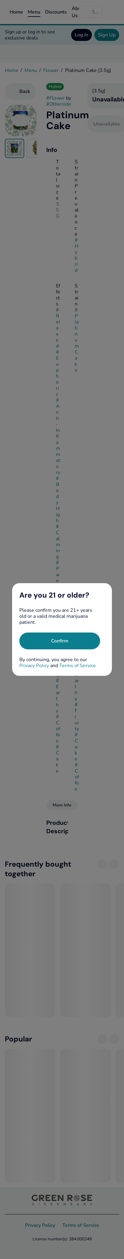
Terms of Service (77, 665)
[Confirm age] (59, 641)
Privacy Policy (34, 665)
